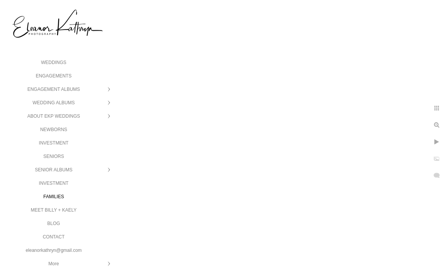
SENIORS (53, 156)
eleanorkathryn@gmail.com (54, 250)
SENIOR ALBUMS (53, 169)
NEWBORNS (53, 129)
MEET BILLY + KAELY (54, 210)
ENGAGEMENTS (53, 76)
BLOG (53, 223)
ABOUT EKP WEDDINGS (53, 116)
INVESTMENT (53, 143)
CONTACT (53, 237)
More (53, 263)
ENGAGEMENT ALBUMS (53, 89)
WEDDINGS (53, 62)
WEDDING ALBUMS (54, 102)
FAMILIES (53, 196)
